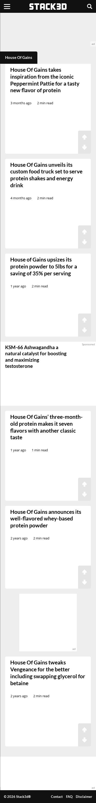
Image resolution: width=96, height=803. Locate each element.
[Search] (89, 6)
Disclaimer (84, 797)
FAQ (69, 797)
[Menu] (7, 6)
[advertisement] (48, 29)
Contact (57, 797)
